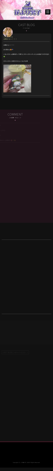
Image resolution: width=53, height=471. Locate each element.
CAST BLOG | (14, 352)
